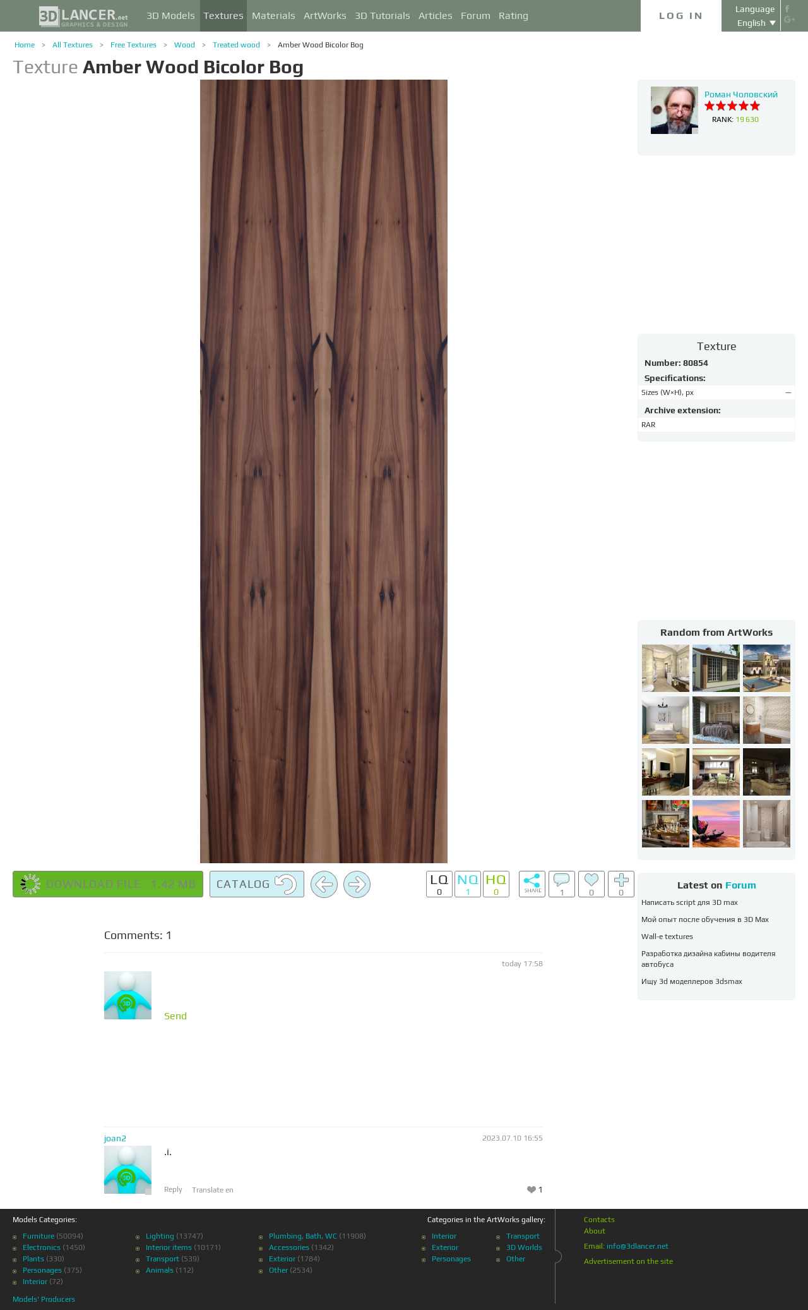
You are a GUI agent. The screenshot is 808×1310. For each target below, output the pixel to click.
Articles (436, 15)
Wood (184, 44)
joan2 (115, 1138)
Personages (42, 1270)
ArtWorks (325, 15)
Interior (35, 1281)
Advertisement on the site (628, 1261)
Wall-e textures (667, 936)
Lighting (160, 1236)
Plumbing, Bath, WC (303, 1236)
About (594, 1231)
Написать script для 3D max (689, 902)
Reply (173, 1189)
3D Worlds (524, 1247)
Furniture (38, 1236)
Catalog (257, 884)
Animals (160, 1270)
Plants (33, 1258)
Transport (162, 1258)
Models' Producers (44, 1299)
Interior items (169, 1247)
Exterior (282, 1258)
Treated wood (236, 44)
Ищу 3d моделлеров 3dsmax (691, 981)
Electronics (42, 1247)
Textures (223, 15)
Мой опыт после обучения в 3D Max (705, 919)
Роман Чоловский (741, 94)
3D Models (170, 15)
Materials (273, 15)
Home (25, 44)
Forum (475, 15)
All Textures (72, 44)
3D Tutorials (382, 15)
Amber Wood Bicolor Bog (321, 44)
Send (175, 1016)
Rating (513, 15)
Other (278, 1270)
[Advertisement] (716, 244)
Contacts (599, 1219)
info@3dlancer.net (637, 1246)
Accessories (289, 1247)
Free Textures (133, 44)
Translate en (213, 1190)
